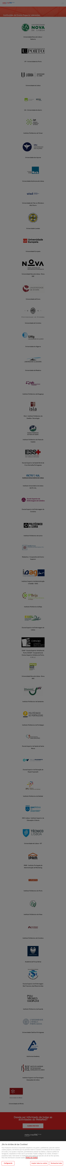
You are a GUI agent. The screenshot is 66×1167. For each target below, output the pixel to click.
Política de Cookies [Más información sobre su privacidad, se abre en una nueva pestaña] (31, 1159)
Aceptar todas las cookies (39, 1164)
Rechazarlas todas (56, 1164)
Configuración (8, 1164)
